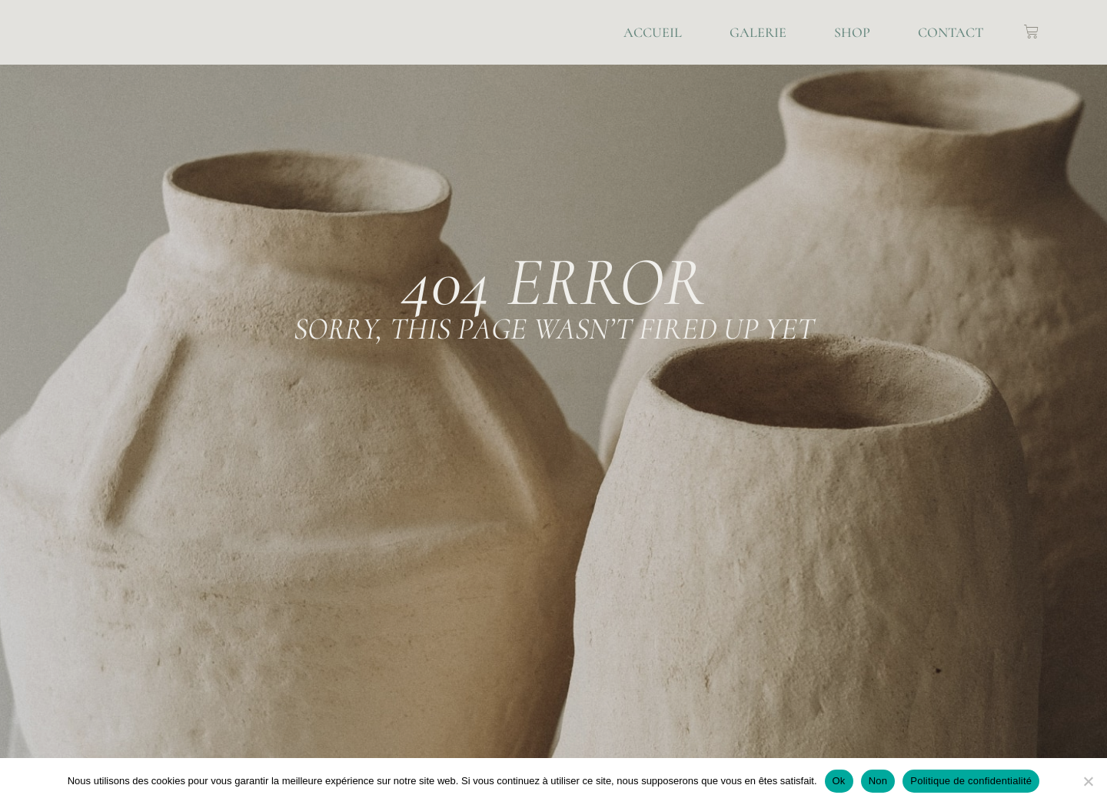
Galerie (758, 32)
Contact (950, 32)
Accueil (652, 32)
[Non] (1087, 781)
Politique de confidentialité (971, 781)
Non (878, 781)
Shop (852, 32)
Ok (839, 781)
